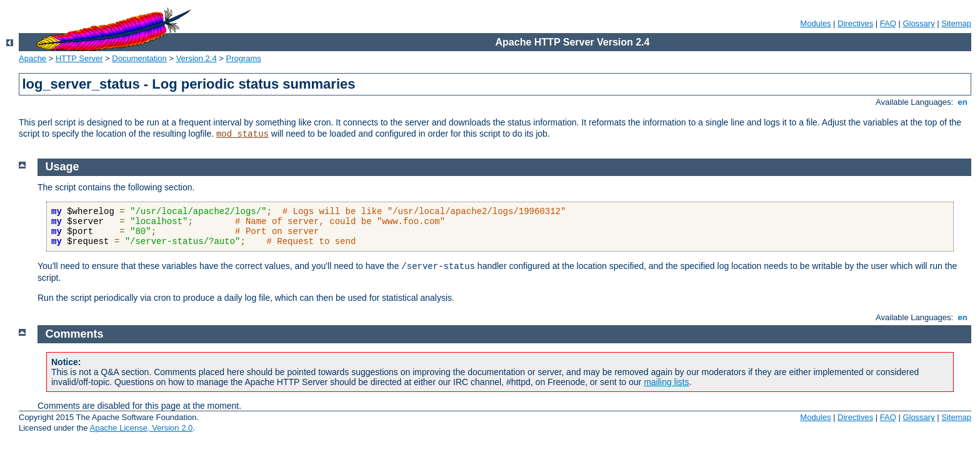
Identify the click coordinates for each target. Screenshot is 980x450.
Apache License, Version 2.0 (140, 428)
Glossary (918, 23)
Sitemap (956, 23)
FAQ (888, 23)
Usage (62, 166)
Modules (815, 23)
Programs (243, 58)
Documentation (139, 58)
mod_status (242, 134)
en (962, 102)
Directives (855, 23)
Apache (32, 58)
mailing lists (666, 382)
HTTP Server (79, 58)
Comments (75, 334)
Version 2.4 (196, 58)
